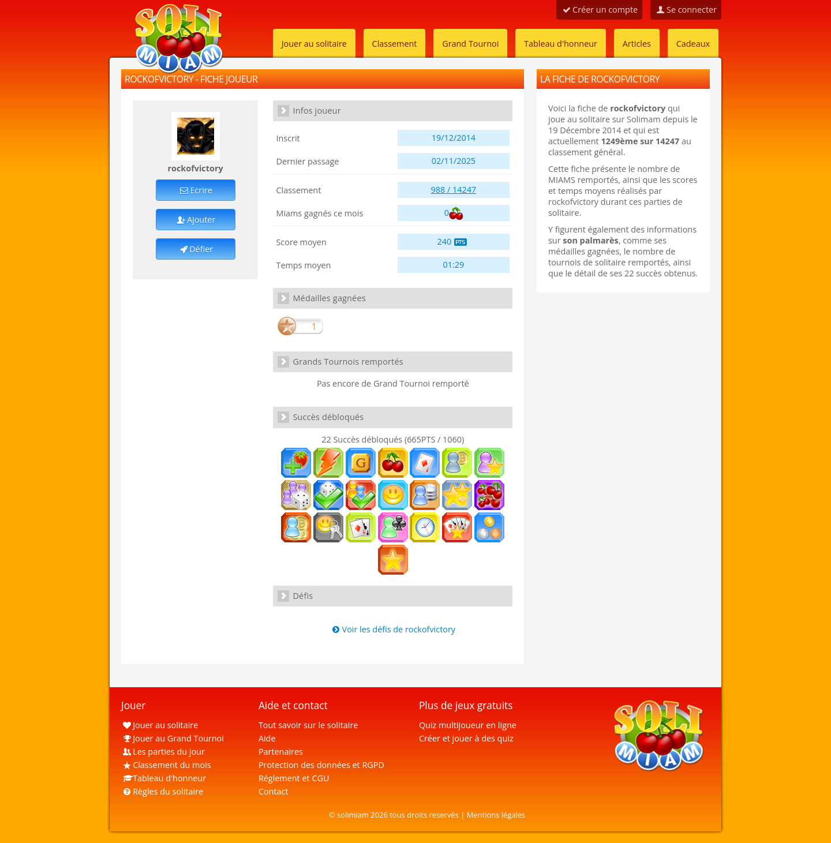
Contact (274, 791)
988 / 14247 (454, 189)
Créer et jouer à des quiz (466, 738)
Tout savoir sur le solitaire (308, 725)
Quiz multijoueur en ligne (467, 725)
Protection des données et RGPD (321, 764)
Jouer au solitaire (314, 43)
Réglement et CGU (294, 778)
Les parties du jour (163, 751)
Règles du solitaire (162, 791)
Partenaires (281, 751)
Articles (637, 43)
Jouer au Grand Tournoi (172, 738)
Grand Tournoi (470, 43)
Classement (394, 43)
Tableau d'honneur (560, 43)
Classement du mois (166, 764)
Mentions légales (496, 815)
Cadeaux (693, 43)
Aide (267, 738)
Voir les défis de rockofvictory (392, 629)
